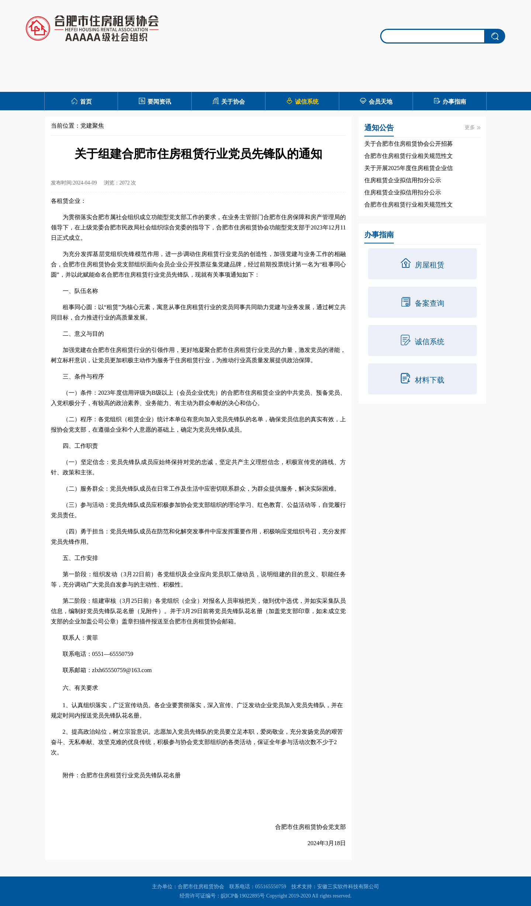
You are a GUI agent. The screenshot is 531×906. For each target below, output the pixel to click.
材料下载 (422, 378)
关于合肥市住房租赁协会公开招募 (408, 144)
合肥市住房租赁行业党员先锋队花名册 (130, 775)
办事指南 (449, 101)
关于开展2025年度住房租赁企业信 (408, 168)
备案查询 (422, 301)
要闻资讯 (154, 101)
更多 (472, 127)
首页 (81, 101)
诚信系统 (302, 101)
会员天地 (376, 101)
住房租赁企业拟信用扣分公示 (402, 180)
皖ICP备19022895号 (243, 896)
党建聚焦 (92, 125)
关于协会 (228, 101)
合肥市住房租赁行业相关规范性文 (408, 156)
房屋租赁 (422, 263)
